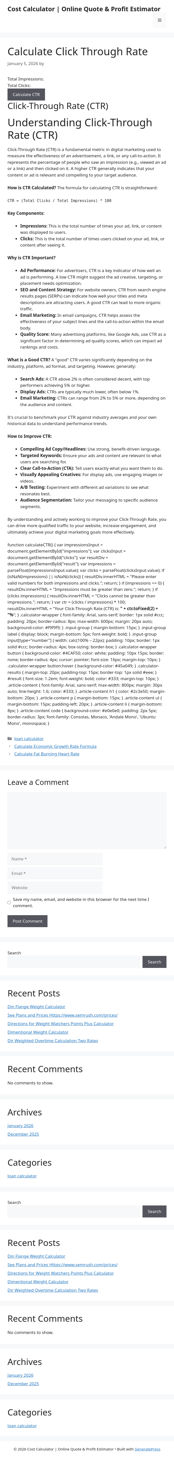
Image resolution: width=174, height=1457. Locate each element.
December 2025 (23, 1134)
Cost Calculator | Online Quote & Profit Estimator (84, 9)
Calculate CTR (26, 94)
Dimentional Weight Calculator (38, 1032)
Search (14, 953)
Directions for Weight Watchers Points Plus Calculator (61, 1023)
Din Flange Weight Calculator (36, 1006)
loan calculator (29, 738)
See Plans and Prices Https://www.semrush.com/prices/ (63, 1015)
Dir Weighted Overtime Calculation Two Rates (53, 1040)
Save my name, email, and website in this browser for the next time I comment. (81, 902)
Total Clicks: (19, 85)
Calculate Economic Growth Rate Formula (55, 746)
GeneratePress (147, 1448)
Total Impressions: (26, 79)
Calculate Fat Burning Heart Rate (46, 754)
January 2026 (21, 1125)
